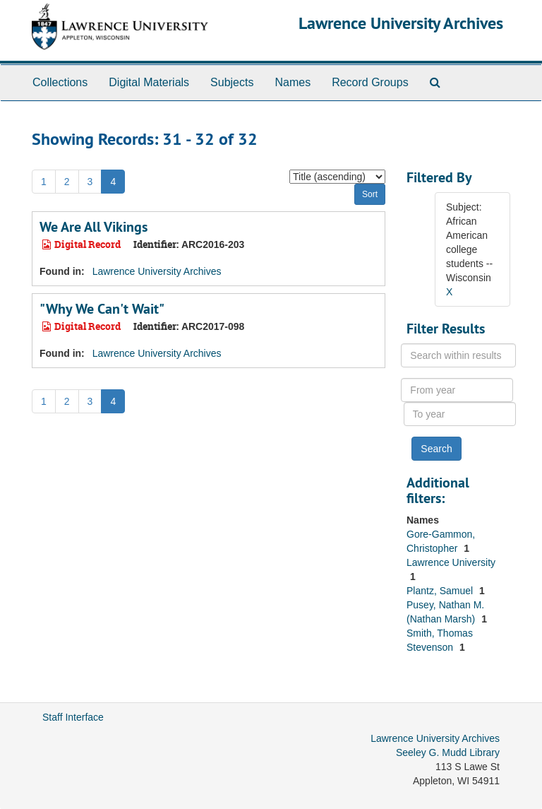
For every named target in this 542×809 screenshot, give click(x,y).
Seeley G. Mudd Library (448, 752)
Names (293, 82)
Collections (60, 82)
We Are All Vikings (93, 227)
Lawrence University (450, 562)
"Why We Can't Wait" (102, 309)
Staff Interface (73, 717)
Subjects (231, 82)
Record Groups (370, 82)
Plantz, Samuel (441, 590)
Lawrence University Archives (401, 23)
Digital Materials (149, 82)
